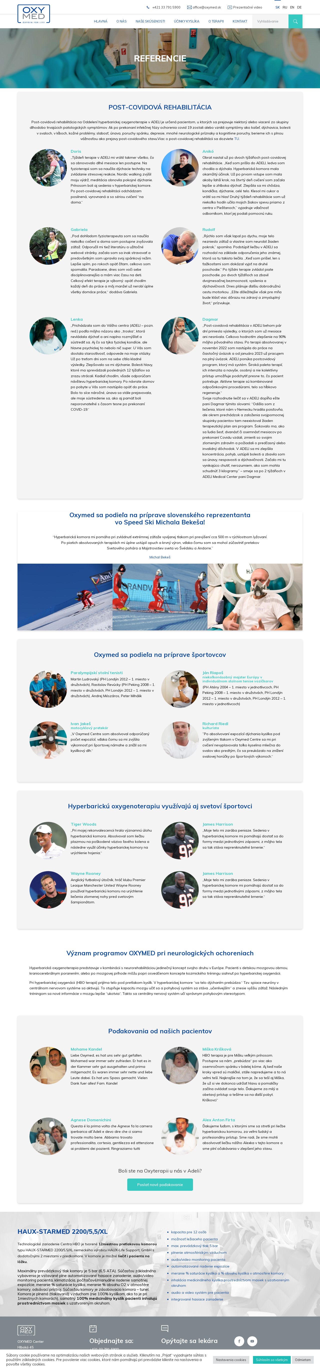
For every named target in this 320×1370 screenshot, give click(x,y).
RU (285, 7)
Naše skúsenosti (150, 21)
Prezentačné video (247, 7)
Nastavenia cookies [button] (231, 1360)
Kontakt (240, 21)
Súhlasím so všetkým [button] (272, 1360)
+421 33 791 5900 (166, 7)
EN (292, 7)
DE (299, 7)
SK (278, 7)
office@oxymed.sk (207, 7)
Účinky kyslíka (187, 21)
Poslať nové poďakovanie (160, 1184)
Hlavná (101, 21)
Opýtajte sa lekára (189, 1341)
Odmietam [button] (303, 1360)
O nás (121, 21)
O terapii (216, 21)
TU (236, 138)
